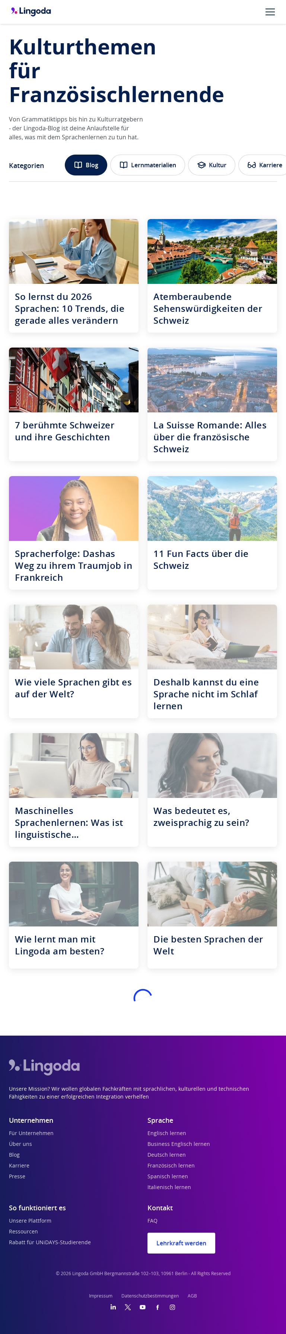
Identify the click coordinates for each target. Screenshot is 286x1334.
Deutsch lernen (166, 1155)
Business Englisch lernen (178, 1144)
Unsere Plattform (30, 1221)
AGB (192, 1296)
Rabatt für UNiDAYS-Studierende (50, 1242)
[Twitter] (128, 1307)
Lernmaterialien (147, 165)
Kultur (211, 165)
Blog (86, 165)
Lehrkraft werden (181, 1243)
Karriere (19, 1166)
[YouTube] (143, 1307)
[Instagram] (172, 1307)
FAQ (152, 1221)
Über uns (20, 1144)
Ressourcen (23, 1232)
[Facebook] (157, 1307)
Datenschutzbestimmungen (150, 1296)
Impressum (100, 1296)
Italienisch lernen (169, 1187)
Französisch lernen (171, 1166)
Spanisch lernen (167, 1176)
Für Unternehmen (31, 1133)
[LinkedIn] (113, 1307)
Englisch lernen (166, 1133)
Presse (17, 1176)
